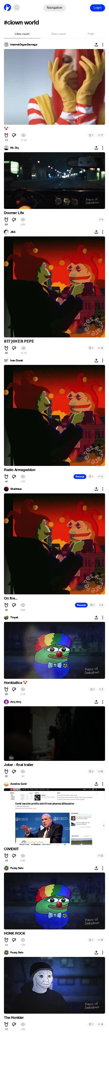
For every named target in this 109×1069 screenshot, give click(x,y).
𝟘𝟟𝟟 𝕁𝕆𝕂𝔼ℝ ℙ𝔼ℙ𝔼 (19, 341)
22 (100, 855)
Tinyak (14, 617)
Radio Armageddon (19, 469)
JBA (12, 232)
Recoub (80, 476)
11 (100, 476)
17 (100, 135)
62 (100, 771)
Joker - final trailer (18, 764)
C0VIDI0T (11, 849)
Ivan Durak (16, 360)
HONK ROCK (14, 933)
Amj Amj (15, 702)
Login (97, 8)
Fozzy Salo (16, 868)
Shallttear (16, 489)
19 (100, 940)
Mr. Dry (14, 147)
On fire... (11, 598)
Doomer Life (14, 213)
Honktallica (15, 682)
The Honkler (14, 1017)
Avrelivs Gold (18, 784)
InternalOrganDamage (23, 44)
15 (100, 348)
